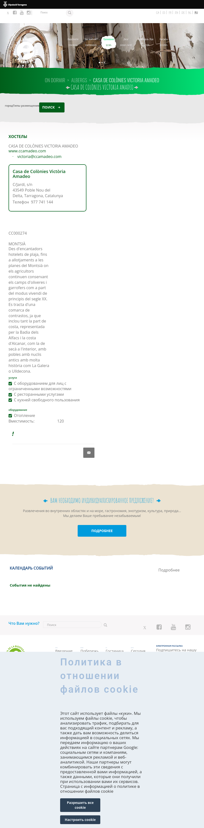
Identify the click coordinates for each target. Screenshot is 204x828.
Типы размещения (26, 91)
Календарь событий (125, 26)
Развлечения (146, 26)
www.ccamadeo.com (27, 136)
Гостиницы (115, 635)
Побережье (90, 637)
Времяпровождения (90, 26)
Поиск (48, 92)
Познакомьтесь (72, 26)
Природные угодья (90, 645)
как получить (164, 26)
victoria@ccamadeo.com (39, 142)
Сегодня (138, 637)
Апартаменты (115, 645)
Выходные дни (140, 645)
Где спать (108, 26)
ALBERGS (79, 65)
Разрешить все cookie (80, 805)
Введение (64, 637)
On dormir (55, 65)
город (9, 91)
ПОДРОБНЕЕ (102, 516)
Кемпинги (114, 640)
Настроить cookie (80, 819)
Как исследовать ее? (64, 648)
